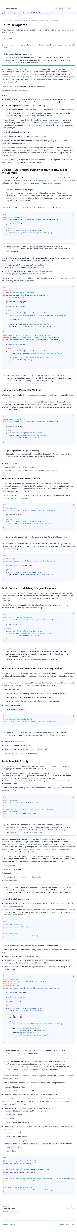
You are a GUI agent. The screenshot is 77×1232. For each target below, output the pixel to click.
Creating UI (69, 1209)
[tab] (4, 214)
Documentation (11, 9)
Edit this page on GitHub (67, 1225)
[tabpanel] (38, 228)
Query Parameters (19, 1210)
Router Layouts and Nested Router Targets (54, 180)
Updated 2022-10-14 (7, 1225)
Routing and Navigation (22, 20)
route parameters (46, 62)
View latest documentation (45, 13)
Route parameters (13, 57)
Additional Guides (38, 20)
